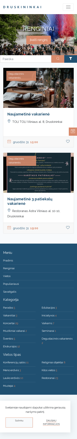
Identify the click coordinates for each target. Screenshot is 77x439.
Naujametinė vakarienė (28, 114)
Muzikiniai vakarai (15, 330)
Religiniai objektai (54, 362)
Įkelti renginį (38, 40)
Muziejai (9, 385)
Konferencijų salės (16, 362)
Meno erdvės (12, 370)
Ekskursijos (11, 346)
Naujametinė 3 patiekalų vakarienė (29, 201)
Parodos (9, 307)
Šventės (9, 338)
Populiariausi (11, 283)
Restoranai (50, 378)
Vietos (6, 276)
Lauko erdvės (13, 378)
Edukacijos (49, 307)
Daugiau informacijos (51, 422)
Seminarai (49, 330)
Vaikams (48, 323)
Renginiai (9, 268)
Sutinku (19, 420)
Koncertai (10, 323)
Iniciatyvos (49, 315)
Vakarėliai (10, 315)
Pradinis (8, 260)
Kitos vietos (49, 370)
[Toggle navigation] (68, 7)
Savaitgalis (9, 291)
